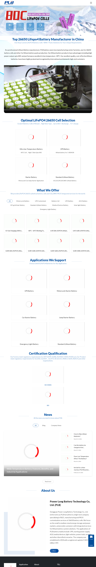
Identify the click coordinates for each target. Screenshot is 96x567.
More (54, 488)
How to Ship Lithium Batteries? (80, 372)
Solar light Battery (24, 542)
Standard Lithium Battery (78, 281)
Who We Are (38, 506)
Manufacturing (38, 520)
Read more (48, 418)
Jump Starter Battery (17, 281)
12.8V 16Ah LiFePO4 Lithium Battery (59, 222)
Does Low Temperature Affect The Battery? (81, 395)
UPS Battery (36, 143)
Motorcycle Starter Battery (48, 258)
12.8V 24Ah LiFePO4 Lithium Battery (82, 222)
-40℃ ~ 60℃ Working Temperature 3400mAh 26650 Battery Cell (37, 202)
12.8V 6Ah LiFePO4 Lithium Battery (14, 222)
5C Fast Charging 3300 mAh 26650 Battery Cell (14, 202)
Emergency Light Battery (48, 281)
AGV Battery (23, 510)
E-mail (63, 521)
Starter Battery (59, 143)
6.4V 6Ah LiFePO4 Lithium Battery (59, 202)
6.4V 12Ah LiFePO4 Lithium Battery (82, 202)
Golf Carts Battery (24, 538)
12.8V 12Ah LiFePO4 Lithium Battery (37, 222)
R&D (35, 510)
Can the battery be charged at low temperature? (80, 383)
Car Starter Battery (78, 258)
